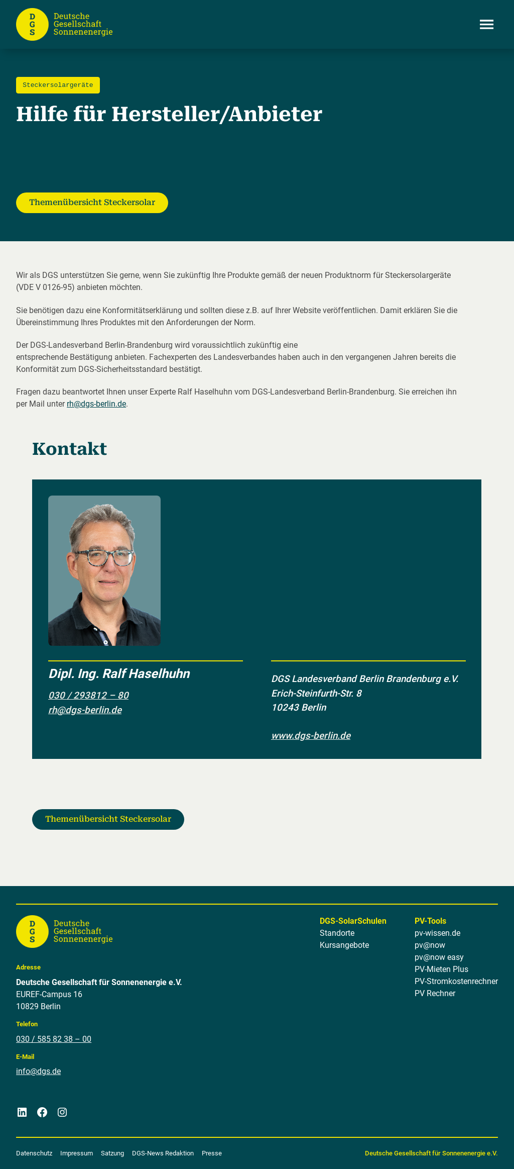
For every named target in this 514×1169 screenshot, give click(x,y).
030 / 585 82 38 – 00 (53, 1038)
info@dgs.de (38, 1071)
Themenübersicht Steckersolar (92, 202)
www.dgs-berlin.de (310, 735)
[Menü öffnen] (487, 24)
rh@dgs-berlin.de (96, 404)
